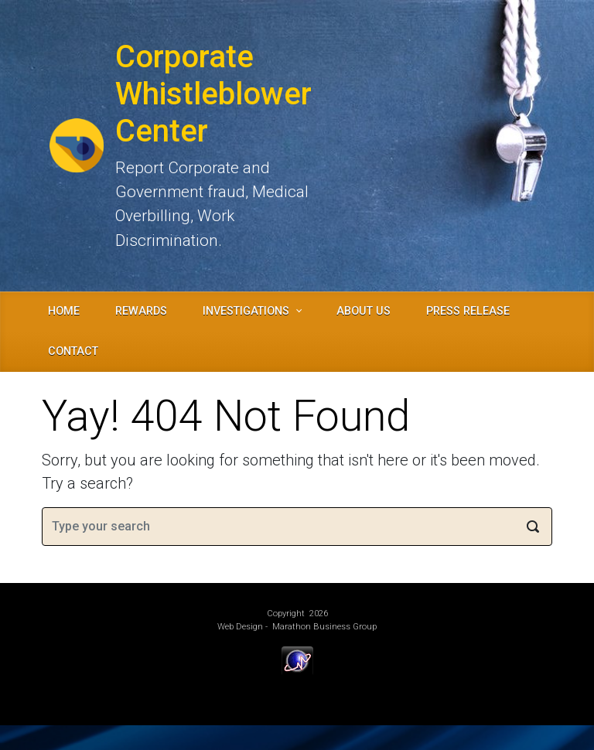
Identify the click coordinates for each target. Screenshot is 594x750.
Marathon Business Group (324, 627)
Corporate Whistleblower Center (213, 94)
